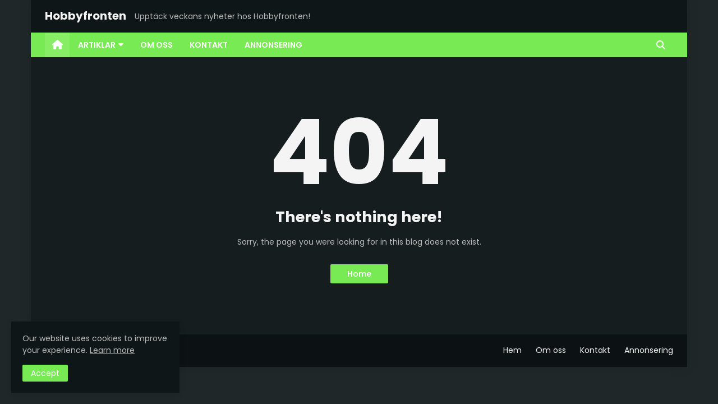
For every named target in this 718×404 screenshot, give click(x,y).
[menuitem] (57, 45)
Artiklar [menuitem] (97, 44)
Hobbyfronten (85, 16)
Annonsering (648, 350)
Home (359, 273)
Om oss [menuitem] (156, 44)
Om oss (551, 350)
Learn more (112, 350)
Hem (512, 350)
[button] (660, 45)
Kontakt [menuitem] (209, 44)
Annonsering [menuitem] (273, 44)
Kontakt (595, 350)
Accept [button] (45, 373)
